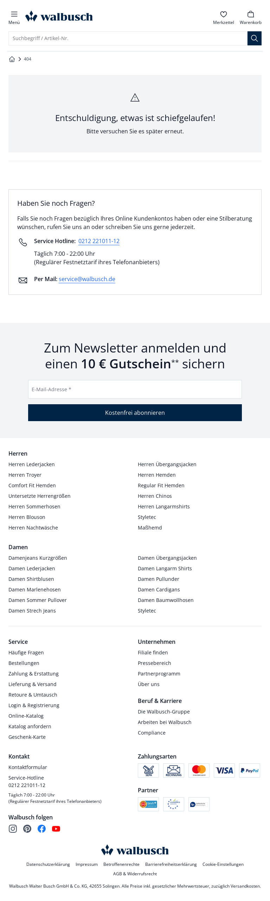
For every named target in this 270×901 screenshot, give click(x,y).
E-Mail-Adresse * (51, 389)
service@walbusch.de (87, 279)
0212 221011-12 (99, 241)
